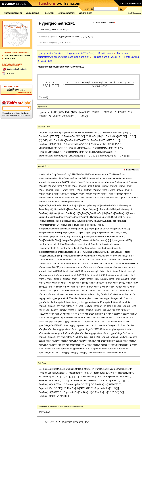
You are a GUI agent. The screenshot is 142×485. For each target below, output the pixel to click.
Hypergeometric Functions (50, 53)
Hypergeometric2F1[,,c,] (80, 53)
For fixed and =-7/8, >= (106, 57)
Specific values (105, 53)
